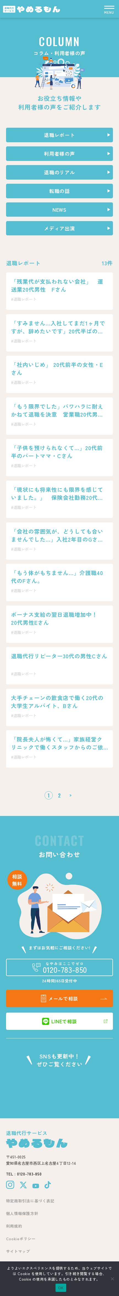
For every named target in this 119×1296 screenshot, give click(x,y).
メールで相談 (59, 998)
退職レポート (59, 134)
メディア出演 (59, 228)
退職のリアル (59, 172)
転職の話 (59, 190)
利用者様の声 (59, 153)
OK (60, 1288)
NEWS (59, 209)
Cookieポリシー (21, 1238)
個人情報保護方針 (22, 1213)
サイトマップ (18, 1251)
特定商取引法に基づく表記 (30, 1200)
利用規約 (14, 1226)
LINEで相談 (59, 1021)
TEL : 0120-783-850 (24, 1174)
